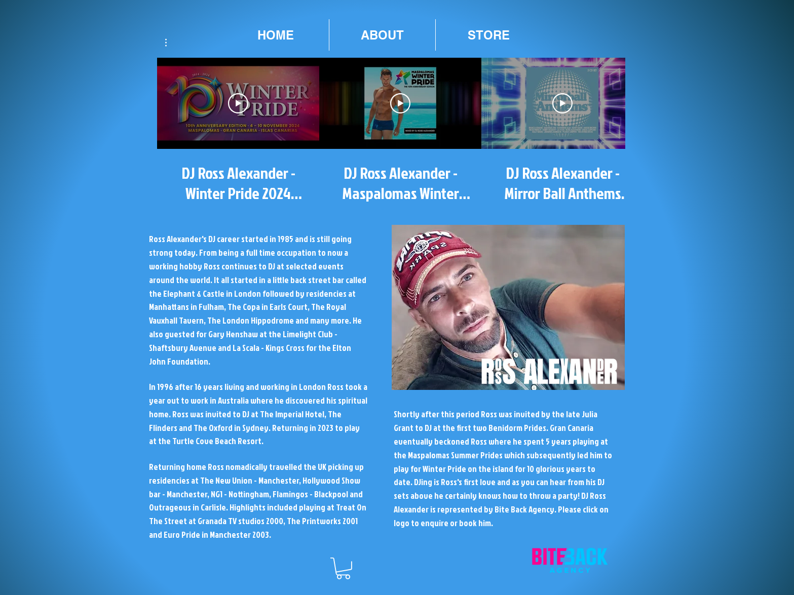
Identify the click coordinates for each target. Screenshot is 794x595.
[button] (171, 42)
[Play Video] (238, 103)
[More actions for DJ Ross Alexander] (171, 42)
